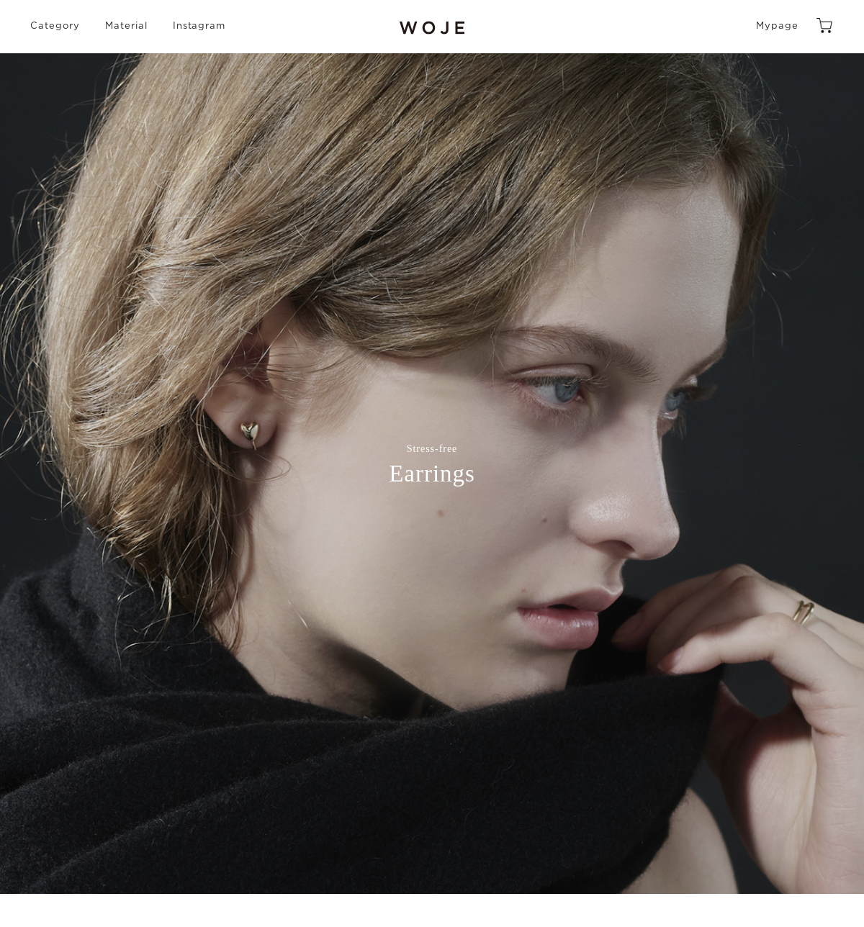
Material (126, 26)
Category (55, 26)
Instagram (199, 26)
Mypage (777, 26)
